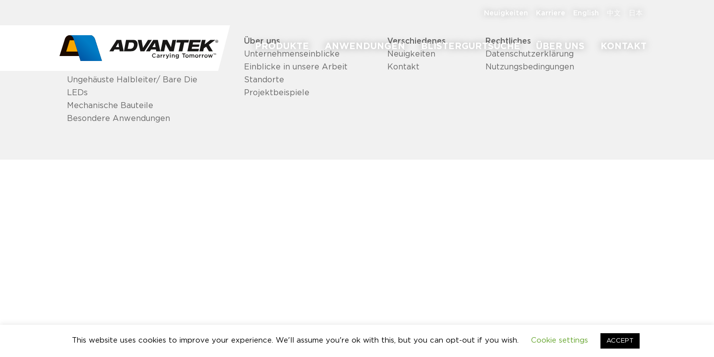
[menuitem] (282, 47)
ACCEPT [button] (620, 341)
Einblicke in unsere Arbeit (296, 67)
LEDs (77, 93)
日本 (636, 13)
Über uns (560, 46)
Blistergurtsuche (470, 46)
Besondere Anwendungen (118, 118)
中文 (614, 13)
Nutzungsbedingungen (529, 67)
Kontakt (623, 46)
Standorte (264, 80)
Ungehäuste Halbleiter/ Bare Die (132, 80)
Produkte (282, 46)
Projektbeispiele (276, 93)
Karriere (550, 13)
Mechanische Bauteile (110, 106)
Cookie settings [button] (559, 340)
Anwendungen (365, 46)
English (586, 13)
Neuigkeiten (506, 13)
